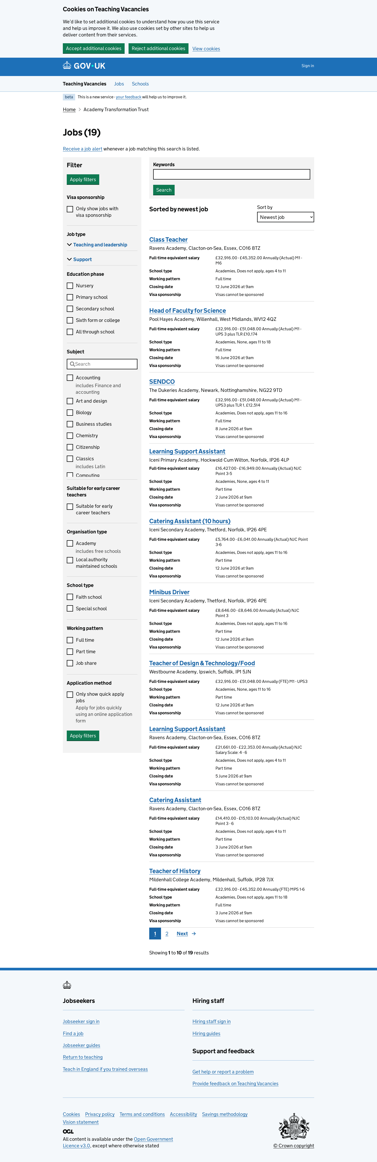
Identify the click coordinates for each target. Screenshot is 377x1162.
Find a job (73, 1033)
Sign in (308, 65)
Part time (86, 651)
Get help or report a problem (223, 1072)
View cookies (206, 48)
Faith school (89, 597)
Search (163, 190)
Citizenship (88, 447)
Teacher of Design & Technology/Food (202, 663)
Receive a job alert (82, 149)
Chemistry (87, 436)
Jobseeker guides (81, 1045)
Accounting (88, 378)
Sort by (265, 207)
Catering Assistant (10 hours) (190, 521)
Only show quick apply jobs (100, 697)
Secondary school (95, 309)
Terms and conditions (142, 1114)
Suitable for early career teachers (94, 509)
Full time (85, 640)
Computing (87, 475)
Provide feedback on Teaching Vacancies (235, 1083)
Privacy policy (100, 1114)
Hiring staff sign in (211, 1021)
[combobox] (102, 364)
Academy (86, 543)
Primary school (92, 297)
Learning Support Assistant (187, 451)
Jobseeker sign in (81, 1021)
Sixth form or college (98, 320)
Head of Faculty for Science (187, 310)
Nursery (84, 286)
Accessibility (183, 1114)
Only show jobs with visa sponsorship (97, 212)
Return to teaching (83, 1057)
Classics (85, 459)
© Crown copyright (293, 1146)
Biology (84, 412)
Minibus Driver (169, 592)
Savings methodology (225, 1114)
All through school (95, 332)
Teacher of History (175, 871)
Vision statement (81, 1122)
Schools (140, 84)
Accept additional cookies (93, 48)
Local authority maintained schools (96, 562)
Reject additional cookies (158, 48)
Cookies (71, 1114)
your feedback (128, 96)
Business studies (94, 424)
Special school (91, 609)
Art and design (91, 401)
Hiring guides (206, 1033)
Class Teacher (168, 239)
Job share (86, 663)
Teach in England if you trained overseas (105, 1069)
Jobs (119, 84)
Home (69, 109)
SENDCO (162, 381)
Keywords (164, 164)
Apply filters (83, 179)
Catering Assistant (175, 800)
